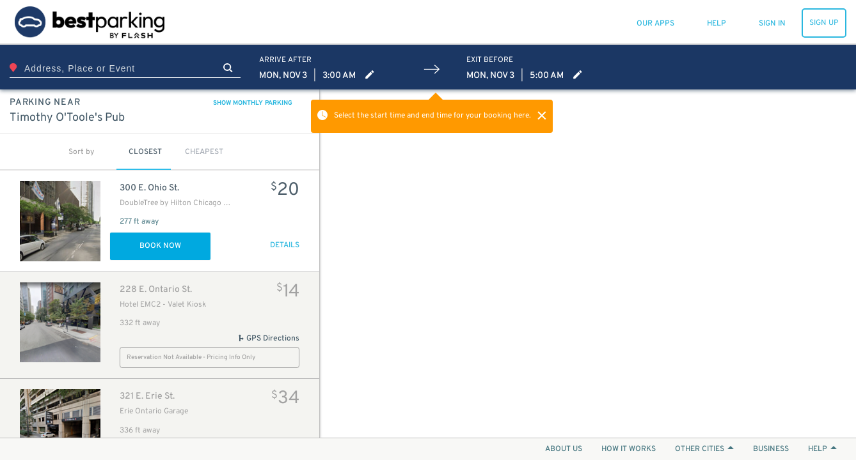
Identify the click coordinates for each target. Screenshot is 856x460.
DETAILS (284, 245)
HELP (822, 449)
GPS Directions (268, 339)
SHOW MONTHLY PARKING (252, 103)
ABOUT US (563, 449)
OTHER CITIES (704, 449)
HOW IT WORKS (628, 449)
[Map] (588, 263)
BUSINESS (771, 449)
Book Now (160, 246)
